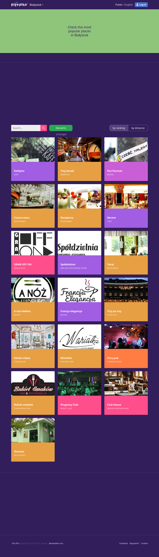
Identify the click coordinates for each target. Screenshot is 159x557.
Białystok (35, 5)
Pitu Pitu (15, 543)
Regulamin (134, 543)
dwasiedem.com (56, 543)
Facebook (123, 543)
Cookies (144, 543)
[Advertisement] (79, 94)
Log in (143, 4)
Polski (118, 4)
